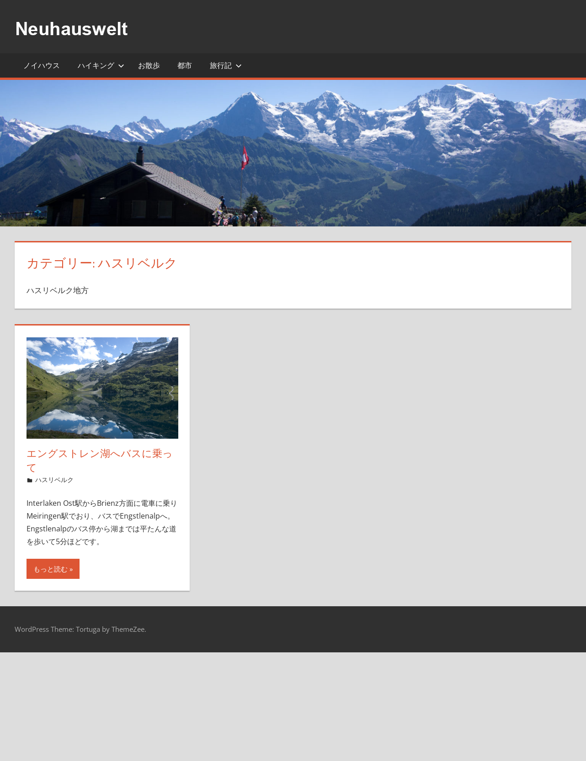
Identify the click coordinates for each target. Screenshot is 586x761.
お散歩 (149, 65)
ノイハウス (41, 65)
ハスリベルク (54, 479)
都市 (184, 65)
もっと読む (50, 568)
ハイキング (101, 65)
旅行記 (226, 65)
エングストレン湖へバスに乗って (100, 460)
